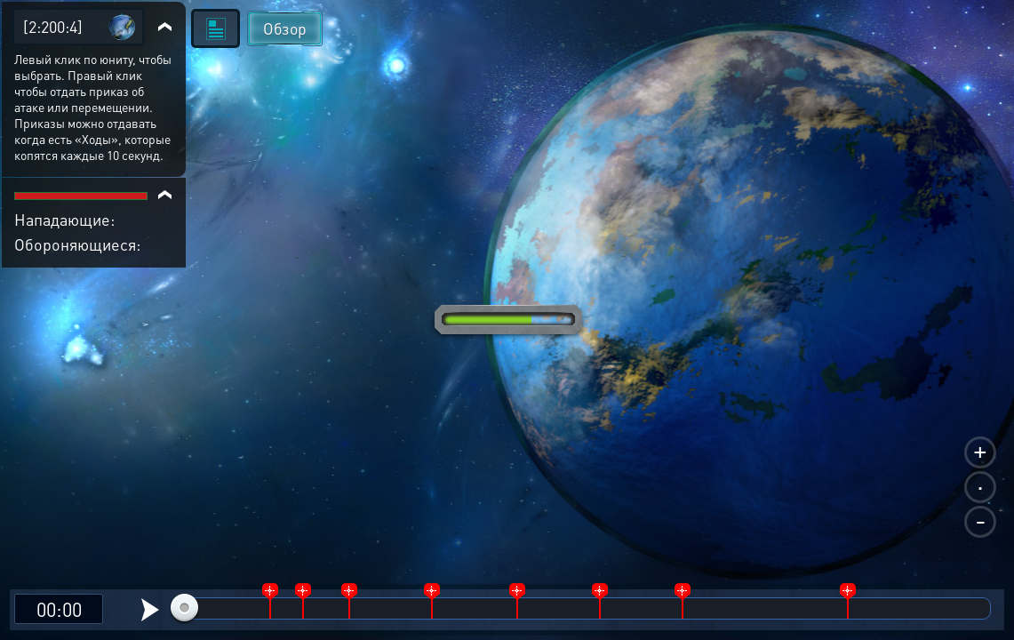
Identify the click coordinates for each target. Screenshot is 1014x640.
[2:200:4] (53, 26)
